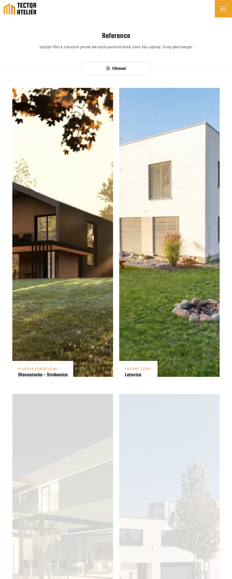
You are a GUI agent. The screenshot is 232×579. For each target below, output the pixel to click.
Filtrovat (116, 68)
